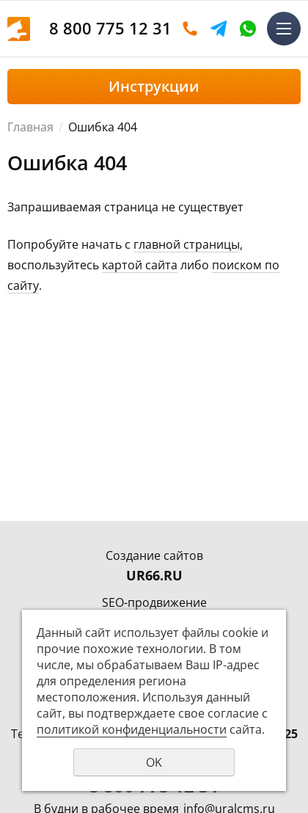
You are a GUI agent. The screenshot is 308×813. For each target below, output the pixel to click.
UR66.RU (154, 575)
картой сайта (139, 265)
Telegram (218, 29)
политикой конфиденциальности (132, 729)
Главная (30, 127)
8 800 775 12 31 (110, 28)
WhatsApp (248, 29)
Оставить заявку (190, 28)
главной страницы (186, 244)
